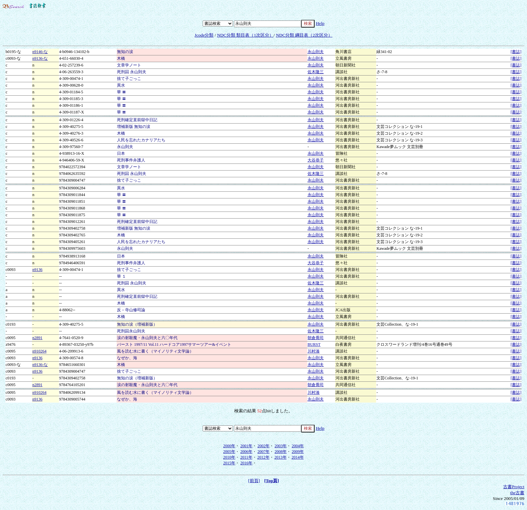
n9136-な (40, 58)
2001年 (246, 446)
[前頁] (254, 480)
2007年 (263, 451)
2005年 (229, 451)
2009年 (298, 451)
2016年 (246, 463)
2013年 (281, 457)
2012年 (263, 457)
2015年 (229, 463)
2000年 (229, 446)
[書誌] (516, 51)
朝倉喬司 (316, 337)
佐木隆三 (316, 71)
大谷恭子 (316, 160)
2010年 (229, 457)
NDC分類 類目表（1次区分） (245, 35)
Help (320, 23)
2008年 (281, 451)
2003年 (281, 446)
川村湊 (314, 351)
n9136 (37, 269)
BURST (314, 344)
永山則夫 (316, 51)
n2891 (37, 337)
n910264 (39, 351)
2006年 (246, 451)
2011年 (246, 457)
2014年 (298, 457)
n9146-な (40, 51)
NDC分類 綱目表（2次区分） (304, 35)
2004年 (298, 446)
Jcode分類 (204, 35)
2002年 (263, 446)
